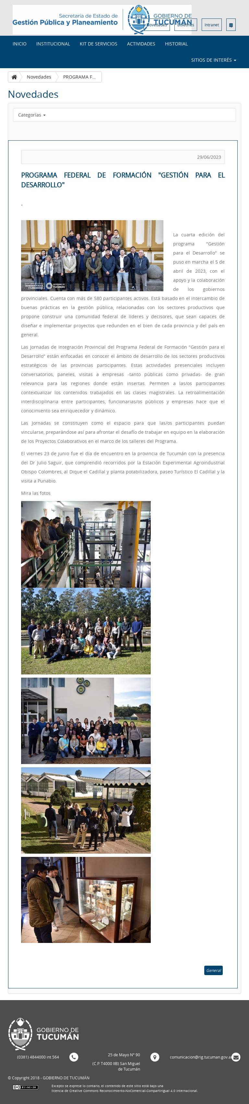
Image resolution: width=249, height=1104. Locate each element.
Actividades (141, 44)
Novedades (157, 24)
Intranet (212, 24)
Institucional (53, 44)
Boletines (185, 24)
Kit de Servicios (98, 44)
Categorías (32, 115)
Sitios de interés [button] (213, 60)
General (213, 970)
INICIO (20, 44)
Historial (176, 44)
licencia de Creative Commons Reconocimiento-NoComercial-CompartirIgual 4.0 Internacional (124, 1091)
